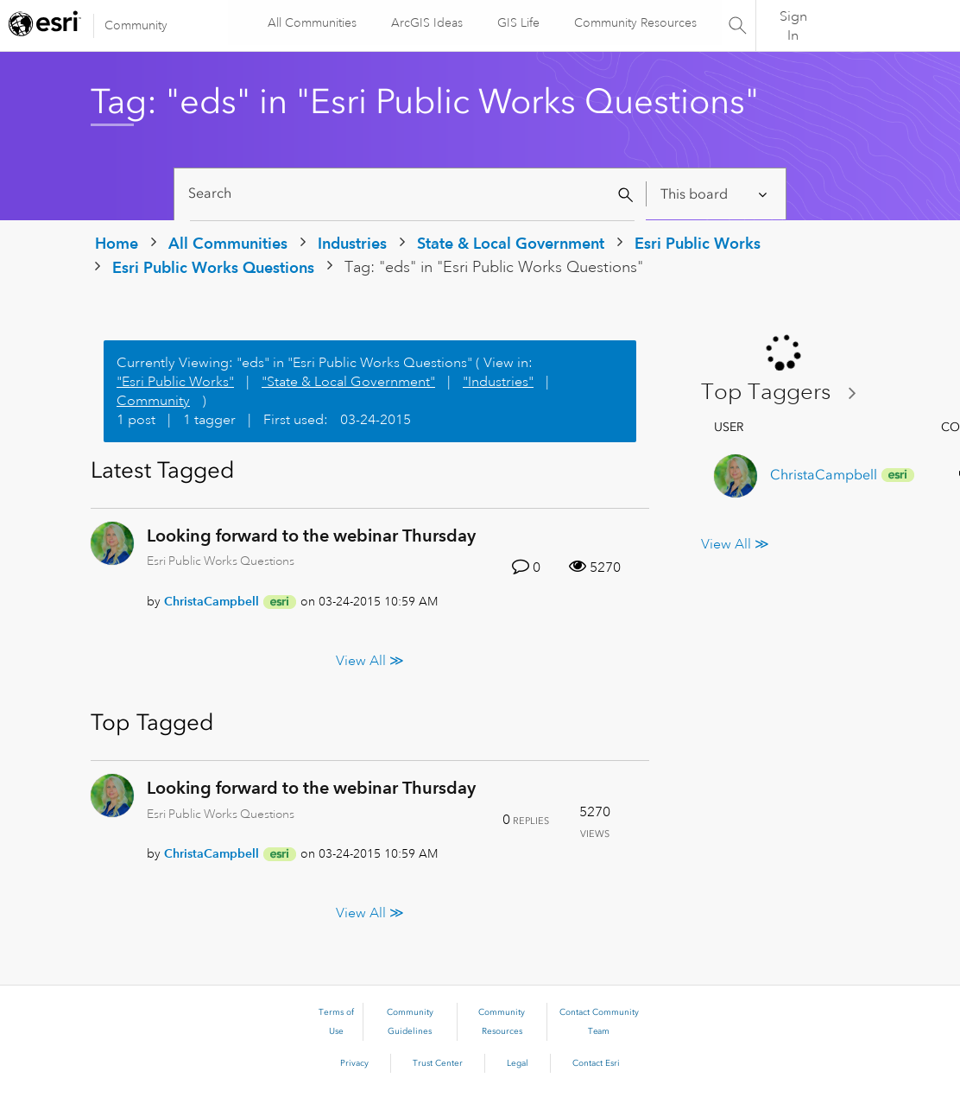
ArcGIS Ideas (426, 22)
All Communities (311, 22)
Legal (517, 1063)
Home (116, 243)
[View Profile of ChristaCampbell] (211, 601)
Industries (352, 243)
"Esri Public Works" (175, 381)
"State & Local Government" (348, 381)
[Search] (412, 193)
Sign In (793, 26)
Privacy (354, 1063)
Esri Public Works (698, 243)
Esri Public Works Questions (213, 267)
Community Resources (634, 22)
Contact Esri (596, 1063)
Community (135, 25)
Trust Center (438, 1063)
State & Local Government (510, 243)
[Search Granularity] (715, 193)
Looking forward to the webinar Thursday (311, 535)
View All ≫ (370, 660)
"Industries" (498, 381)
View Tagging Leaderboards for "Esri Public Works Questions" (785, 393)
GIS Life (517, 22)
